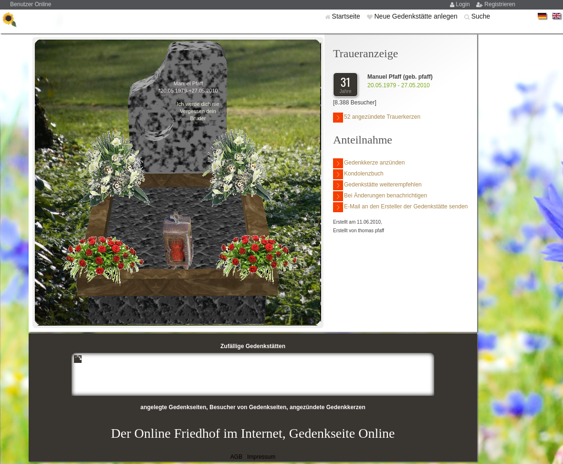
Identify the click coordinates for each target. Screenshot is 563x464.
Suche (480, 16)
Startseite (347, 16)
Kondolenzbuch (358, 174)
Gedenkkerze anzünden (369, 163)
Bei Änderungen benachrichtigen (380, 196)
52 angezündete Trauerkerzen (376, 118)
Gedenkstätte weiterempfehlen (377, 185)
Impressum (261, 457)
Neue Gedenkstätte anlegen (416, 16)
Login (463, 4)
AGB (236, 457)
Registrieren (499, 4)
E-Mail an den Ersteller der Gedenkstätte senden (400, 207)
